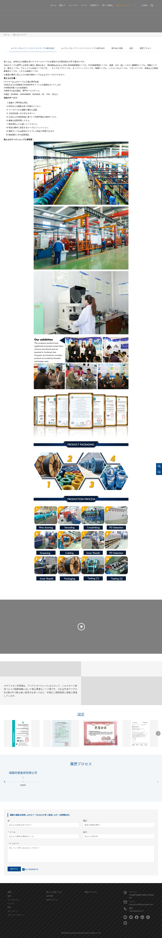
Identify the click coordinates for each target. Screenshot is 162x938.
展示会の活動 (117, 48)
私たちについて (19, 34)
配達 (9, 896)
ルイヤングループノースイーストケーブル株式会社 (33, 48)
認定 (131, 48)
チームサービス (13, 900)
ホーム (6, 34)
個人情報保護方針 (31, 869)
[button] (158, 733)
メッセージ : (14, 844)
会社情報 (49, 896)
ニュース (11, 903)
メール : (12, 832)
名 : (9, 821)
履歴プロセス (145, 48)
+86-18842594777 (136, 911)
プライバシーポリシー (16, 915)
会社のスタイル (52, 900)
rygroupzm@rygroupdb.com (141, 904)
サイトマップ (13, 911)
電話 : (85, 821)
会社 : (85, 832)
